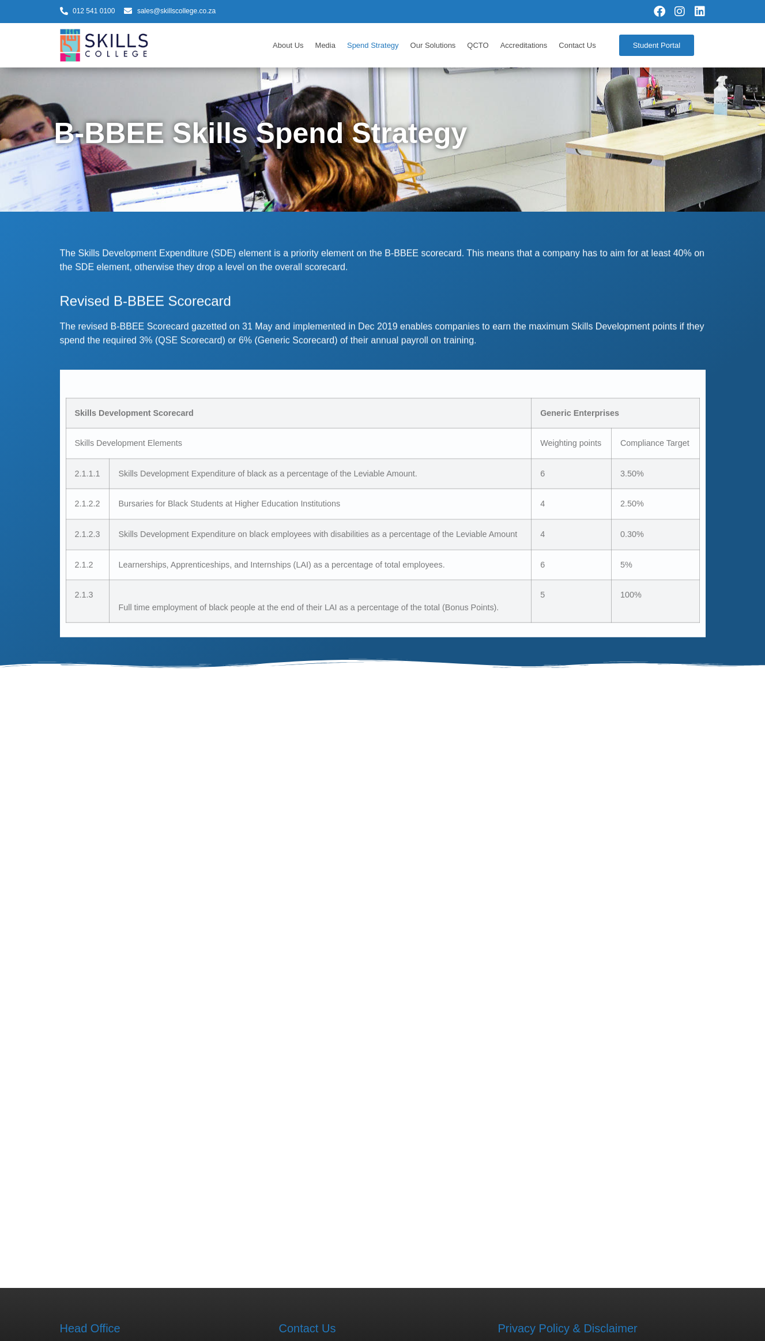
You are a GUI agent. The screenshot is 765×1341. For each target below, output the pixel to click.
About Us (288, 45)
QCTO (477, 45)
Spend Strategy (373, 45)
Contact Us (577, 45)
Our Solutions (433, 45)
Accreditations (524, 45)
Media (325, 45)
